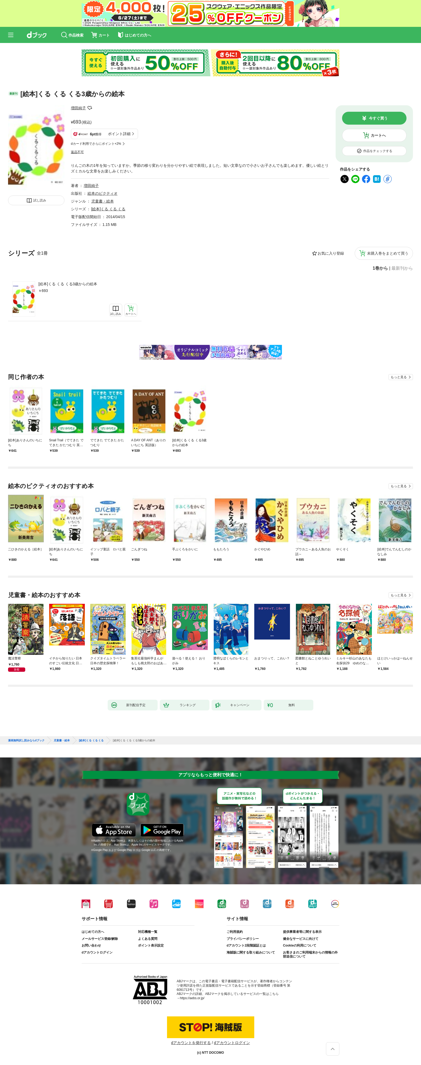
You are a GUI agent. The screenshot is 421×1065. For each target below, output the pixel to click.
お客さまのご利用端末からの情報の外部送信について (310, 955)
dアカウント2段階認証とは (246, 945)
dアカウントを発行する (191, 1043)
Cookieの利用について (299, 945)
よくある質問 (147, 939)
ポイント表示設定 (151, 945)
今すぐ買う (378, 118)
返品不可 (77, 152)
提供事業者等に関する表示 (302, 932)
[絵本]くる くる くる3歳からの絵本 (67, 284)
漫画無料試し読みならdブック (26, 740)
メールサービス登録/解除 (100, 939)
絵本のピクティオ (103, 193)
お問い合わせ (91, 945)
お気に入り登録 (331, 253)
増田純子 (78, 108)
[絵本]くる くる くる (108, 209)
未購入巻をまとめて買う (387, 253)
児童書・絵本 (102, 201)
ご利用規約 (235, 932)
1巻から (380, 268)
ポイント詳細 (119, 134)
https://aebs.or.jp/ (192, 998)
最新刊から (402, 268)
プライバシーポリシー (243, 939)
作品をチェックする (377, 151)
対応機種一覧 (147, 932)
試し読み (39, 200)
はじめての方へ (93, 932)
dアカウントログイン (97, 952)
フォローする (89, 108)
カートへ (378, 135)
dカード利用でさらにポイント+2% (96, 144)
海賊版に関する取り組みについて (251, 952)
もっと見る (399, 377)
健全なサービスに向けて (300, 939)
